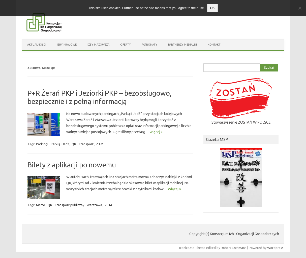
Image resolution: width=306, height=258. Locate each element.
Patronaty (149, 44)
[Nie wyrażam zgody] (299, 8)
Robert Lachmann (234, 247)
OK (212, 8)
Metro (40, 205)
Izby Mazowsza (98, 44)
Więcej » (156, 132)
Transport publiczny (69, 205)
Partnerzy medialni (182, 44)
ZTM (99, 144)
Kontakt (214, 44)
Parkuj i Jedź (60, 144)
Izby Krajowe (67, 44)
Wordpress (275, 247)
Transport (86, 144)
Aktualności (36, 44)
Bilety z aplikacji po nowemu (71, 165)
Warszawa (94, 205)
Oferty (125, 44)
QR (74, 144)
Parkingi (42, 144)
